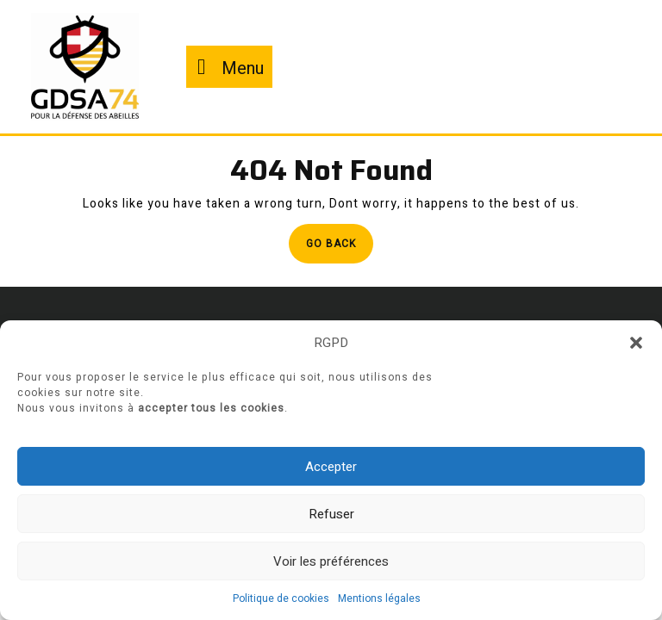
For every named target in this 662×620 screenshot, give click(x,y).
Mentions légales (379, 598)
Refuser (331, 514)
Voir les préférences (331, 561)
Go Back (339, 248)
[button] (636, 342)
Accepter (331, 466)
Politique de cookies (281, 598)
